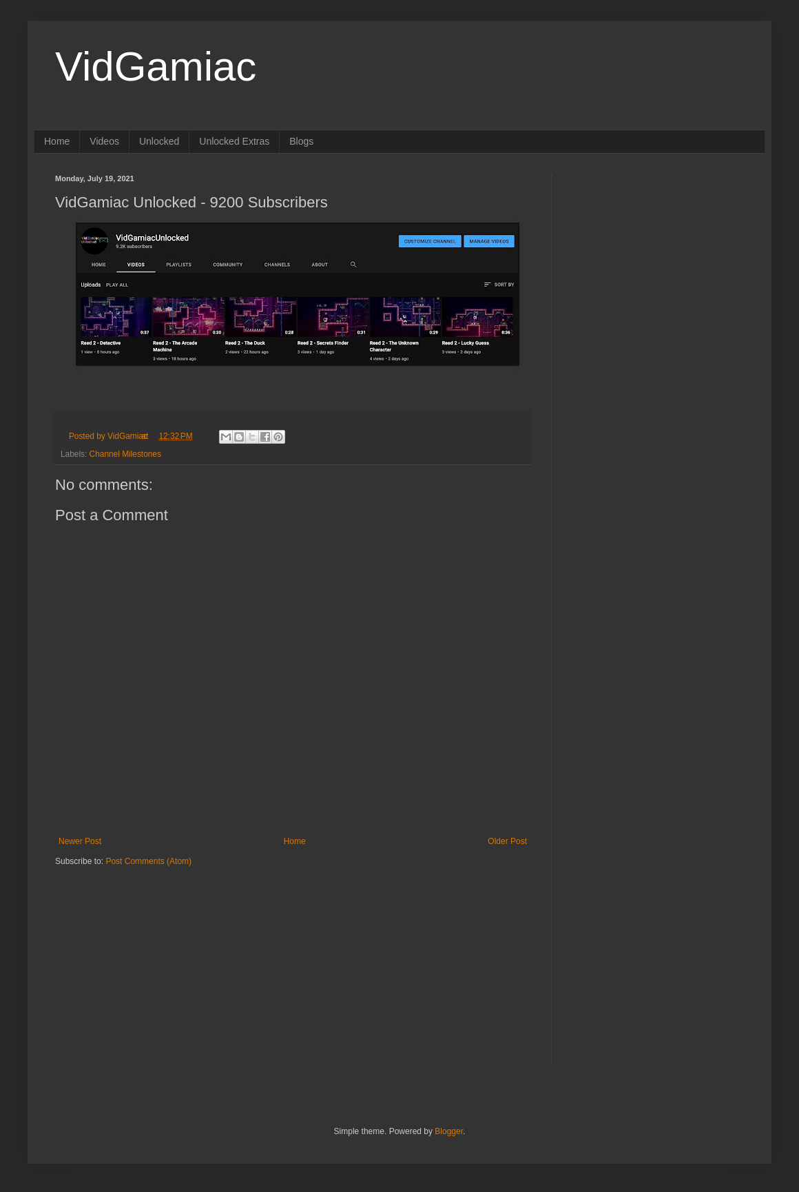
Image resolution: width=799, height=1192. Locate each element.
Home (57, 141)
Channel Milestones (125, 454)
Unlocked (159, 141)
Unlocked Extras (234, 141)
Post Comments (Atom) (148, 861)
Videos (104, 141)
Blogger (449, 1131)
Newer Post (80, 841)
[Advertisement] (141, 953)
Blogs (301, 141)
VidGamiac (155, 66)
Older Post (507, 841)
